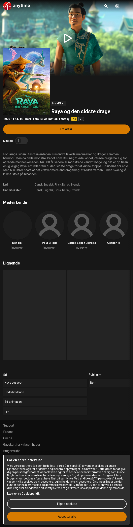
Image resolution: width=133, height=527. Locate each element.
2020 (7, 119)
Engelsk (48, 184)
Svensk (75, 184)
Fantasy (64, 119)
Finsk (58, 184)
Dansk (39, 184)
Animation (51, 119)
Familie (38, 119)
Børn (28, 119)
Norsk (65, 184)
